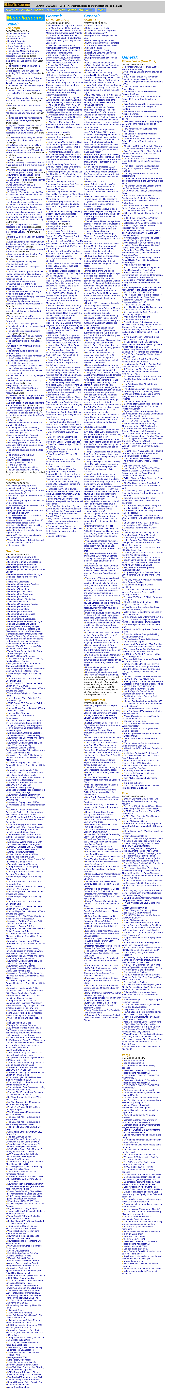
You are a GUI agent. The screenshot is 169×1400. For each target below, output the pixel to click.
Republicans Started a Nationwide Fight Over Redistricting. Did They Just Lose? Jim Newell (64, 273)
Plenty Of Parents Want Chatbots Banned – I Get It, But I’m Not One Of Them (101, 903)
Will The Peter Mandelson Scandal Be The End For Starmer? (101, 786)
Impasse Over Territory (18, 713)
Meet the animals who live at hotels (24, 105)
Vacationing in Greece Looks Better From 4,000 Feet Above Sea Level (23, 1296)
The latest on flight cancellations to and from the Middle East (25, 506)
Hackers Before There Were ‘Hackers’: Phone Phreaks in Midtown (141, 246)
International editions (17, 545)
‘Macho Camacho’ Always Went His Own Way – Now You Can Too (142, 766)
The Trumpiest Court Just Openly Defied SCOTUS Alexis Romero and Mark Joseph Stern (63, 484)
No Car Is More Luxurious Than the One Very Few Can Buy (23, 1301)
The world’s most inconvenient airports (25, 85)
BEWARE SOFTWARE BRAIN (138, 1167)
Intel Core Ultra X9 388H (135, 1246)
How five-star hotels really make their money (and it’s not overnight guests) (24, 138)
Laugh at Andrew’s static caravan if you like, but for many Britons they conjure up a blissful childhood (25, 244)
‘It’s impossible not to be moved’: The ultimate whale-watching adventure (24, 366)
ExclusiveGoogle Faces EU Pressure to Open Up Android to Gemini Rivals (25, 669)
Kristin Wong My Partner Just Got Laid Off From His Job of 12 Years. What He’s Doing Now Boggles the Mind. (62, 205)
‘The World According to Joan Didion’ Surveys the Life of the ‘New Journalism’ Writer (141, 485)
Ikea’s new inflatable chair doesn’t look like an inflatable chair (141, 1232)
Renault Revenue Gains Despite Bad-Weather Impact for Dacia (24, 1383)
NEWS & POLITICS (94, 181)
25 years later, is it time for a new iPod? (142, 1174)
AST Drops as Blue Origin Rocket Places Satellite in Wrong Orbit (22, 1155)
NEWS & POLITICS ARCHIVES (139, 292)
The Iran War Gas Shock (19, 1137)
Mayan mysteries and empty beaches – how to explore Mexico (25, 297)
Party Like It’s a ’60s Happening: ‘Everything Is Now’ (138, 568)
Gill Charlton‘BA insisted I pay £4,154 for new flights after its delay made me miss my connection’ (24, 194)
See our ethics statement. (136, 1249)
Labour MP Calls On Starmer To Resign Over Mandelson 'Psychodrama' (102, 748)
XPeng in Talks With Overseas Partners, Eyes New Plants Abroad (22, 1259)
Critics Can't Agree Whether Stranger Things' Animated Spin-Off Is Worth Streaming (102, 876)
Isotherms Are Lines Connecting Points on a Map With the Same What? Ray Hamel (64, 501)
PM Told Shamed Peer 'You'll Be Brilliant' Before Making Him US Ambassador (100, 792)
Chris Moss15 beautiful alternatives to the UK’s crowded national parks (24, 205)
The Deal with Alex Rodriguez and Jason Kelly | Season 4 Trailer (23, 1123)
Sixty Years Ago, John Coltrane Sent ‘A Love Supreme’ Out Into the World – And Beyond (141, 575)
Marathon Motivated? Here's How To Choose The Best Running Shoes (102, 947)
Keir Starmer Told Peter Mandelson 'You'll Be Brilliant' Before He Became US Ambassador (101, 933)
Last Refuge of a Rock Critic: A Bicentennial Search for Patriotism (138, 692)
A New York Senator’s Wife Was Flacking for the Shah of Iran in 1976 (142, 206)
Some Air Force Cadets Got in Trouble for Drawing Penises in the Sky (142, 864)
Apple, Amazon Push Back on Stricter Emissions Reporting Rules (24, 1281)
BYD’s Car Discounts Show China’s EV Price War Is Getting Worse (25, 860)
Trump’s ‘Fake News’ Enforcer (21, 1025)
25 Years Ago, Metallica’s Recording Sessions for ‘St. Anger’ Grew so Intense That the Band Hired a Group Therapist (141, 870)
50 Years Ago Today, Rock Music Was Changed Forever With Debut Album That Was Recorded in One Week (141, 960)
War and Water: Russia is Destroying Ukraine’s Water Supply (140, 640)
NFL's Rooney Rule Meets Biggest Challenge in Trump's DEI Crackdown (23, 1373)
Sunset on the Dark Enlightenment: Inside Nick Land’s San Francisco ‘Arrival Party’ (142, 839)
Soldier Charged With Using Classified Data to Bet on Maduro (25, 1222)
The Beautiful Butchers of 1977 (138, 210)
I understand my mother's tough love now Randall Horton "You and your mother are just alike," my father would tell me (102, 626)
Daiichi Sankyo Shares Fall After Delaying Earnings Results (22, 1254)
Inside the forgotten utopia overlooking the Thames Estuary (25, 230)
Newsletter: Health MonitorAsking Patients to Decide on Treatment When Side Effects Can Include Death (24, 772)
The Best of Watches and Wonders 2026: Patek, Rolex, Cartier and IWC (23, 1291)
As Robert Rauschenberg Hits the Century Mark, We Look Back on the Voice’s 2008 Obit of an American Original (142, 431)
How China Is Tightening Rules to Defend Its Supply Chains (22, 1237)
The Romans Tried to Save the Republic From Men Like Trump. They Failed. (142, 296)
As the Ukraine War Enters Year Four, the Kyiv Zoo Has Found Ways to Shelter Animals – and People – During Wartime (142, 619)
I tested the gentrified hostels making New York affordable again (24, 119)
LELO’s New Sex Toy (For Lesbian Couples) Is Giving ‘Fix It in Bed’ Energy (141, 1025)
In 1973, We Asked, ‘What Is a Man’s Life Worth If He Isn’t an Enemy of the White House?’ (142, 446)
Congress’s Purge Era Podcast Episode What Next (61, 514)
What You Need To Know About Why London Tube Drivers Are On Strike (102, 711)
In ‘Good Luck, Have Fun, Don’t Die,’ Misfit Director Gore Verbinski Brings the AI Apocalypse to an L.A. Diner (142, 344)
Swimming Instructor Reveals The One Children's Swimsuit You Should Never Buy (101, 911)
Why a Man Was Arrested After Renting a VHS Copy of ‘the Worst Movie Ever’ (142, 1035)
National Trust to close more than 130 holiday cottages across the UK (24, 521)
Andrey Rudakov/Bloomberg (20, 852)
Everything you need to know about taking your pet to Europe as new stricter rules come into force (25, 445)
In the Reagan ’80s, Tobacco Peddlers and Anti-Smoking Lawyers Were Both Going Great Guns (141, 233)
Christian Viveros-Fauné (135, 401)
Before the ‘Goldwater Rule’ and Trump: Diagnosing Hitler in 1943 (141, 301)
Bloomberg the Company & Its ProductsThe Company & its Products (24, 558)
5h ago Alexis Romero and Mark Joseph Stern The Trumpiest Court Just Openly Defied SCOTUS (62, 236)
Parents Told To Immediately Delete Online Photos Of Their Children (101, 890)
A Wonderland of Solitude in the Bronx (141, 243)
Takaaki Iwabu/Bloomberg (19, 1312)
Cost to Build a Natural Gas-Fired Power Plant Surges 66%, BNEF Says (24, 1286)
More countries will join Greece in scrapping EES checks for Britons (22, 72)
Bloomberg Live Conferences (21, 594)
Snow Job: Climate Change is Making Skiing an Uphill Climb (140, 635)
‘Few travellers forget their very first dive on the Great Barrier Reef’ (25, 357)
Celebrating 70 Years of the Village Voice (143, 223)
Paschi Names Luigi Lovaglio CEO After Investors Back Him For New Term (25, 1006)
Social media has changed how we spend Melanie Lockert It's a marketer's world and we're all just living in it (102, 367)
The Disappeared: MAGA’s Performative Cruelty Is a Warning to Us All (142, 439)
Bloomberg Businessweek (19, 591)
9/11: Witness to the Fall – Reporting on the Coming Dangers (141, 313)
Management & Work (17, 1357)
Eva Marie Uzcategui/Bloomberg (22, 864)
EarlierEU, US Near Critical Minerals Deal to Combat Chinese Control (24, 848)
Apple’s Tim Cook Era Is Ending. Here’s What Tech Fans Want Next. (141, 943)
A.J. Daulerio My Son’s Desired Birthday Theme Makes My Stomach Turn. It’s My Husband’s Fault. (63, 166)
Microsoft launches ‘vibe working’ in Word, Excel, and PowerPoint (139, 1121)
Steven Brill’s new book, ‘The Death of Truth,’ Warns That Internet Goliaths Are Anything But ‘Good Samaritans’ (141, 562)
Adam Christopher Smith (135, 821)
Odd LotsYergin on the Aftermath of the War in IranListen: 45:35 (25, 1083)
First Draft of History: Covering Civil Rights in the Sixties (139, 697)
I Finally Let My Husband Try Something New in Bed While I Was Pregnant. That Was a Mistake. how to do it (64, 126)
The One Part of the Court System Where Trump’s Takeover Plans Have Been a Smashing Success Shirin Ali (63, 100)
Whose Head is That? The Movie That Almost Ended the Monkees (141, 360)
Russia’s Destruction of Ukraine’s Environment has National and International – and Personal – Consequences (142, 275)
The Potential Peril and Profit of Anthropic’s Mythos (21, 1172)
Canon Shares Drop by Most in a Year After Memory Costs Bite (24, 1162)
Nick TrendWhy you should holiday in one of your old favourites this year (24, 200)
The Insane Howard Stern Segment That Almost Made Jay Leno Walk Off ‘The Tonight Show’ (142, 1041)
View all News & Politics (59, 466)
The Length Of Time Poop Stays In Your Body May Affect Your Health (101, 743)
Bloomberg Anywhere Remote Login (24, 574)
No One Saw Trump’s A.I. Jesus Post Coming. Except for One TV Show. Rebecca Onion (64, 85)
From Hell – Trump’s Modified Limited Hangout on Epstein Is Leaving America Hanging (141, 168)
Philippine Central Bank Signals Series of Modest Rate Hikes (25, 1058)
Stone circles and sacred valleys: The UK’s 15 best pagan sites (24, 255)
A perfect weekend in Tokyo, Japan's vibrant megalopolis (24, 337)
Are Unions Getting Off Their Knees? (140, 753)
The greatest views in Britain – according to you (21, 54)
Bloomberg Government (18, 586)
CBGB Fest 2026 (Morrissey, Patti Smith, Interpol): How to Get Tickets (142, 899)
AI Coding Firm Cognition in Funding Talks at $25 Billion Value (24, 1167)
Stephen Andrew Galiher (135, 972)
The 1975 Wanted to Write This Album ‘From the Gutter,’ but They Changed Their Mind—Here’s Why (142, 977)
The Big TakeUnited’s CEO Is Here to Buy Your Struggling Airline (24, 872)
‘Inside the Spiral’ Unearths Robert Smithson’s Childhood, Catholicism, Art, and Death (140, 500)
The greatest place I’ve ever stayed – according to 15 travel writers (24, 131)
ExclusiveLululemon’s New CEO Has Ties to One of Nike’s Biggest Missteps (24, 1011)
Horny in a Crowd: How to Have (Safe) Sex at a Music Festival (141, 1018)
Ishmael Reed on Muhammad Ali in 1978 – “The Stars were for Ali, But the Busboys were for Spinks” (142, 703)
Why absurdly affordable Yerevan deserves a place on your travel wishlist (24, 302)
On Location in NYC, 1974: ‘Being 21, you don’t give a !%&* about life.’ (140, 524)
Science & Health (93, 25)
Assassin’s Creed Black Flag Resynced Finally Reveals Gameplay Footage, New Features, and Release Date (141, 987)
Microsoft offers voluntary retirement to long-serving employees (141, 1126)
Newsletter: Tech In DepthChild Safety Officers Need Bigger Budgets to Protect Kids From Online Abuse (25, 1186)
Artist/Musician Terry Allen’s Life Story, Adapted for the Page (141, 608)
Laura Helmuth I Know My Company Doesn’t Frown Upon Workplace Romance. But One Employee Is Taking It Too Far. (64, 215)
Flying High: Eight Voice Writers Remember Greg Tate (137, 774)
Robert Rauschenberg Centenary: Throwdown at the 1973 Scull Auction (139, 424)
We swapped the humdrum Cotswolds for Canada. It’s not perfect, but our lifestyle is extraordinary (24, 80)
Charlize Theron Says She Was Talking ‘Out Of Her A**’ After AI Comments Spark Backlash (99, 814)
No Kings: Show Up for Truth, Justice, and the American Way (140, 68)
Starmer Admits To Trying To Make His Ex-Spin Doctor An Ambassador (101, 966)
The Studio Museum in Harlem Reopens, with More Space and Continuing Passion (142, 390)
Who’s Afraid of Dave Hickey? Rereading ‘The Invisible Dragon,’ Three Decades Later (142, 461)
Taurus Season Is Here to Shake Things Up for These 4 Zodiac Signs (141, 1013)
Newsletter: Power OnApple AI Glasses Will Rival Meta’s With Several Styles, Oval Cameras (25, 1179)
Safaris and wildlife (16, 420)
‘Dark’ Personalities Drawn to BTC (101, 45)
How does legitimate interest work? (102, 672)
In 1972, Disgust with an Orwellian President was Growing (139, 226)
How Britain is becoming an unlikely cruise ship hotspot (23, 146)
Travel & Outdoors (16, 43)
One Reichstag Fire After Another (139, 270)
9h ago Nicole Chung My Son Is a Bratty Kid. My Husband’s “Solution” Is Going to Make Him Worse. (64, 253)
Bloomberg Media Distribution (21, 599)
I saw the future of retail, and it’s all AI (141, 1097)
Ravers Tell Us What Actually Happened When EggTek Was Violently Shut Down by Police (142, 826)
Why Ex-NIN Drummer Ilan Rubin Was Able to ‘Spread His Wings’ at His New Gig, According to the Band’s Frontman (142, 967)
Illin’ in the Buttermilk (133, 783)
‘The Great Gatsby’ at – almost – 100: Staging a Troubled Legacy (140, 603)
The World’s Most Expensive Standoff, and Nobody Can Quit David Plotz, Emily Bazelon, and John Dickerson (64, 530)
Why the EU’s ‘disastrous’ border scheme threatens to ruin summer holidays (22, 390)
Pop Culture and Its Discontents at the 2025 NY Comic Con (141, 548)
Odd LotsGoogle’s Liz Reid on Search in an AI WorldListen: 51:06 (24, 1078)
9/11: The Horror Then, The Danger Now (143, 307)
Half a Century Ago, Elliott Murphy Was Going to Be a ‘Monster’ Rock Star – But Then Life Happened (141, 542)
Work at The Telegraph (18, 48)
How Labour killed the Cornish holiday (25, 219)
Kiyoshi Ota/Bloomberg (18, 1159)
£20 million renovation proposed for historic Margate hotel (23, 516)
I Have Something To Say (60, 419)
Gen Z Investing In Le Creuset (99, 40)
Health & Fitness (15, 38)
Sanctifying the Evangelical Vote (139, 689)
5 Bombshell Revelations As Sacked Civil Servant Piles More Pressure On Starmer (102, 1017)
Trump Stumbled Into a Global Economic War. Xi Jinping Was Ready (24, 1001)
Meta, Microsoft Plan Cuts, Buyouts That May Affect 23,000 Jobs (23, 664)
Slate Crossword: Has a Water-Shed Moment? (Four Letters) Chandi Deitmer (64, 461)
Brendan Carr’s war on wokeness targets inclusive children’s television (142, 1200)
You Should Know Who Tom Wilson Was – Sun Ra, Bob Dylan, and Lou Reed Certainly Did (142, 379)
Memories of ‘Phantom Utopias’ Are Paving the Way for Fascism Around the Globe (141, 282)
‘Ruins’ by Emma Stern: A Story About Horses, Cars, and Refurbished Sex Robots (142, 923)
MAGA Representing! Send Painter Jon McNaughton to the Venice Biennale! (141, 288)
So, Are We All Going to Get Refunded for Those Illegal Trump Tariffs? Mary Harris (62, 67)
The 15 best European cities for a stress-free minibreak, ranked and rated (24, 309)
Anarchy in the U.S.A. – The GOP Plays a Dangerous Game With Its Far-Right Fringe (142, 682)
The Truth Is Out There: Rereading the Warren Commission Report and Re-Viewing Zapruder (141, 592)
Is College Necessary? (96, 33)
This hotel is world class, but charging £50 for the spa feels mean (24, 99)
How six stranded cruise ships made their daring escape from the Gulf (24, 59)
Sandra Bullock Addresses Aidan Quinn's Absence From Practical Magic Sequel (102, 884)
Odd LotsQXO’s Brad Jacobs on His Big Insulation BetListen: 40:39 (25, 1088)
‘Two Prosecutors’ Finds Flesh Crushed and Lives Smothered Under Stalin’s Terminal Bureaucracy (141, 153)
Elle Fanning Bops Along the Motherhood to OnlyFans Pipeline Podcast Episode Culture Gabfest (62, 352)
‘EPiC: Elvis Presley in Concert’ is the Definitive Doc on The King (140, 338)
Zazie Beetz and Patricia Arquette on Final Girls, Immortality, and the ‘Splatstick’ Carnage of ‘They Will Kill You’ (142, 324)
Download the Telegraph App (21, 460)
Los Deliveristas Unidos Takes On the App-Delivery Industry (140, 756)
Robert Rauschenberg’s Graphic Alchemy (143, 436)
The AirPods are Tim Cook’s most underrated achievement (138, 1163)
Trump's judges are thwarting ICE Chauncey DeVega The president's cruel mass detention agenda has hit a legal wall (102, 237)
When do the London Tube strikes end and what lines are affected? (25, 541)
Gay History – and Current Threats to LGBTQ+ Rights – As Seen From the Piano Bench (142, 518)
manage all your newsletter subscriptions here (59, 138)
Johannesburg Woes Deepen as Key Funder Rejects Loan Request (24, 1348)
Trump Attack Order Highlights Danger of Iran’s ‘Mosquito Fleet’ (25, 652)
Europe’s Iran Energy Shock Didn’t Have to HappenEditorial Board (23, 830)
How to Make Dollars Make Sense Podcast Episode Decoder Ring (63, 346)
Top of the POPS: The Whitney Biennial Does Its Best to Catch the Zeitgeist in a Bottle (141, 161)
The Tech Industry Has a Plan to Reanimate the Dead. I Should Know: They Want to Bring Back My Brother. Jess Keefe (63, 39)
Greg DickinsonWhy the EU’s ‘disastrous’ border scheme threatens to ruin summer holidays (24, 187)
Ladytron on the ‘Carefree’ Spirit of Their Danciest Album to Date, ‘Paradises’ (142, 365)
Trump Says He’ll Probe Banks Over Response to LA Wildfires (24, 1217)
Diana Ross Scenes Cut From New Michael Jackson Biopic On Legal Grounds (101, 869)
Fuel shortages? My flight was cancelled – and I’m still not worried (22, 486)
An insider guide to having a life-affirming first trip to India (22, 262)
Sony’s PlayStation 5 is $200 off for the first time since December (141, 1131)
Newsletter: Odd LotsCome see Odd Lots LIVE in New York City (24, 744)
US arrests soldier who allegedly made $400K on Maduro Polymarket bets (141, 1183)
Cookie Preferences (57, 536)
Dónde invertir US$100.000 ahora (23, 1201)
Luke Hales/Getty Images (19, 1360)
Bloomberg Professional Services (23, 584)
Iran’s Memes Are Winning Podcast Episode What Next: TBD (63, 393)
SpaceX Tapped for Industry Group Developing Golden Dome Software (23, 1140)
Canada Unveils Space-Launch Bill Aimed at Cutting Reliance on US (23, 1145)
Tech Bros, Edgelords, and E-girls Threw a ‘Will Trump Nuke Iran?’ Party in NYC (142, 807)
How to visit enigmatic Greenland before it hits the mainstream (22, 361)
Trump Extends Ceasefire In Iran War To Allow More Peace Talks (102, 999)
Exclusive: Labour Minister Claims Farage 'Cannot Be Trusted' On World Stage (101, 980)
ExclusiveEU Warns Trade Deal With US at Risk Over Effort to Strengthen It (24, 843)
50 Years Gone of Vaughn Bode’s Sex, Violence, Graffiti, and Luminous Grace (141, 419)
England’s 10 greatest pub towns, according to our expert (22, 225)
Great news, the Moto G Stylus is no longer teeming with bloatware (140, 1071)
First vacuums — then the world (139, 1090)
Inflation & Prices (15, 1310)
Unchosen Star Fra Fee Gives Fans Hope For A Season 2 (101, 862)
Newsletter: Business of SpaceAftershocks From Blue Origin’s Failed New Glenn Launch (23, 1270)
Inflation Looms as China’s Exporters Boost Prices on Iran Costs (24, 1321)
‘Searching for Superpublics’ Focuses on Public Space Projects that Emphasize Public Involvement (142, 406)
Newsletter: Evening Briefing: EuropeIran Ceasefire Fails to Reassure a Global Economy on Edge (25, 750)
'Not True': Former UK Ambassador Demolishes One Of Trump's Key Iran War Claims (101, 988)
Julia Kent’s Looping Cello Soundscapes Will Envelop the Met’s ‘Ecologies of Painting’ (142, 106)
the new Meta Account (134, 1239)
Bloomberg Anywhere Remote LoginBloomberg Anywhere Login (21, 565)
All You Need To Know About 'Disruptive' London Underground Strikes (99, 732)
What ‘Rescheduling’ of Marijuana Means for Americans (22, 1232)
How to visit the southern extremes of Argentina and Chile (24, 277)
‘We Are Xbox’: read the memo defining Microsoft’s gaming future (141, 1101)
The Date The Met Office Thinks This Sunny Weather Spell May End (102, 857)
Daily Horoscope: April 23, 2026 (139, 1009)
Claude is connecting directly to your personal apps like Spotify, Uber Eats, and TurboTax (142, 1194)
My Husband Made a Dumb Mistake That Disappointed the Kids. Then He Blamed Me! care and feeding (64, 117)
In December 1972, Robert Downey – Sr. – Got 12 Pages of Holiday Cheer (142, 506)
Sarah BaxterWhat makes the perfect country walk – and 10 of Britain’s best (24, 215)
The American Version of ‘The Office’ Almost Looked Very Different (140, 1030)
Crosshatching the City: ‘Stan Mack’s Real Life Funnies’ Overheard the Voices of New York (142, 493)
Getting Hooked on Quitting (98, 28)
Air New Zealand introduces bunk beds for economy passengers (25, 536)
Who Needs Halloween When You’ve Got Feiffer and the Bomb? (142, 660)
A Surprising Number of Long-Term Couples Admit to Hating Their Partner (140, 849)
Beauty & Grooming (16, 41)
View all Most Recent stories (61, 231)
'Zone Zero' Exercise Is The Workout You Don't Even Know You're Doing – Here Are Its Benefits (102, 841)
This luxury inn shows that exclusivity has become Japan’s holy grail (24, 111)
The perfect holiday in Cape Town (23, 323)
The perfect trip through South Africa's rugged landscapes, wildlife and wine (24, 272)
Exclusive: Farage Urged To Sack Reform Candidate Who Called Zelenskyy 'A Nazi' (100, 1005)
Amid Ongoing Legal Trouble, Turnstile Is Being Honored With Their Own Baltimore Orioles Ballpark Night (142, 893)
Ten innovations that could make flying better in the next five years (25, 409)
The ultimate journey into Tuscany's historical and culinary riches (23, 292)
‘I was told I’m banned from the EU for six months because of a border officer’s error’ (25, 415)
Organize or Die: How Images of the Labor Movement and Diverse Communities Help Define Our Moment (142, 413)
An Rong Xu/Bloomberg (18, 1050)
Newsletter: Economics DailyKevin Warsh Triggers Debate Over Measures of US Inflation (24, 1332)
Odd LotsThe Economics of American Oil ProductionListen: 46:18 (24, 1093)
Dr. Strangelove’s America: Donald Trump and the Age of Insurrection (142, 553)
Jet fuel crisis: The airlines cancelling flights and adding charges (24, 526)
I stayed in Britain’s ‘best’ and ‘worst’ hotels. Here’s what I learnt (24, 126)
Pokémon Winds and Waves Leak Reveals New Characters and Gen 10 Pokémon (139, 994)
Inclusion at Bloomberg (18, 581)
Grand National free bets (19, 46)
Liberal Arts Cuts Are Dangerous (100, 30)
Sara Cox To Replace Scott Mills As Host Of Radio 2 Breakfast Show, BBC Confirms (102, 799)
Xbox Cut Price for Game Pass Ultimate (142, 1022)
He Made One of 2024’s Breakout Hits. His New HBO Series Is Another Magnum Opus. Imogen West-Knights (64, 30)
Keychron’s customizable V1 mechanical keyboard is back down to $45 (142, 1257)
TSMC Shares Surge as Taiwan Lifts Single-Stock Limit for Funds (24, 1053)
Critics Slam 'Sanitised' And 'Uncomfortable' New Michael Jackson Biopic (102, 780)
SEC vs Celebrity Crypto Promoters (102, 43)
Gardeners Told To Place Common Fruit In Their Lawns (101, 825)
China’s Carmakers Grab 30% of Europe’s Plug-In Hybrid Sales (22, 855)
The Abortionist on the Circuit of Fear (140, 708)
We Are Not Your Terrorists (136, 319)
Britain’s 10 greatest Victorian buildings (25, 237)
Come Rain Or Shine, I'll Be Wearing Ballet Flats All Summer (102, 835)
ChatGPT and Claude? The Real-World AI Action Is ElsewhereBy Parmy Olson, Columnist (25, 819)
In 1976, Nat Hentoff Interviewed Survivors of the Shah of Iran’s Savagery (141, 196)
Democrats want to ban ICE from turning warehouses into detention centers (142, 1222)
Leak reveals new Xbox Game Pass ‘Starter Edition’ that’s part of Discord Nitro (142, 1188)
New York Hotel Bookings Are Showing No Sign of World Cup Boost (25, 1368)
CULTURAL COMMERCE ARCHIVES (141, 664)
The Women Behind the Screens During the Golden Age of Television (141, 187)
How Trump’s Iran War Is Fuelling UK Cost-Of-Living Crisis (102, 820)
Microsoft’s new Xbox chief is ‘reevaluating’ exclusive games (136, 1106)
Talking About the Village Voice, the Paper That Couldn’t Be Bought (142, 479)
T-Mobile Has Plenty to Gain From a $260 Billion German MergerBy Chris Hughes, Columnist (23, 837)
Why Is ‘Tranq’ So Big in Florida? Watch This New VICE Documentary (141, 844)
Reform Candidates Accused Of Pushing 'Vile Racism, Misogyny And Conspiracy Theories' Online (101, 918)
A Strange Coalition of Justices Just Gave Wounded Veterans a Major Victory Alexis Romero (63, 92)
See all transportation (134, 1063)
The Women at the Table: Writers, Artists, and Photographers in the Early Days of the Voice (142, 181)
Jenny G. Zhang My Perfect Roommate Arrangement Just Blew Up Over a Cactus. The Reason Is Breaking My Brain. (64, 185)
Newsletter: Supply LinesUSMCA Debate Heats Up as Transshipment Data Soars (25, 765)
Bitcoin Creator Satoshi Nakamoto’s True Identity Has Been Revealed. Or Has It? (142, 948)
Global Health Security (18, 33)
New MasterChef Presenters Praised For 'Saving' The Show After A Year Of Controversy (102, 755)
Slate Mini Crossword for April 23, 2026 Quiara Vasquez (62, 450)
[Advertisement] (142, 34)
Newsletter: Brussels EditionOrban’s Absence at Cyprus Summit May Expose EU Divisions (25, 757)
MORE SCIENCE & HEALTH (99, 526)
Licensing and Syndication (19, 462)
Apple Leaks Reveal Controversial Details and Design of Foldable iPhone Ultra (142, 881)
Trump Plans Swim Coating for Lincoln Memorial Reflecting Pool (25, 1338)
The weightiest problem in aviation (23, 66)
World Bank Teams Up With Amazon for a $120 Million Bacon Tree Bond (25, 1276)
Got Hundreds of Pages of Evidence (65, 25)
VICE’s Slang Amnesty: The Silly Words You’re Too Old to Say (141, 817)
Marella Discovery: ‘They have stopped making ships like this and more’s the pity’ (25, 163)
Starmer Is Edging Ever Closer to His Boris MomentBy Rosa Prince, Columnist (25, 825)
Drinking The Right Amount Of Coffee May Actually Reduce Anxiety (102, 738)
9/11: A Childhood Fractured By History (142, 267)
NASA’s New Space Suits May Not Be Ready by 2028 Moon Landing (24, 1150)
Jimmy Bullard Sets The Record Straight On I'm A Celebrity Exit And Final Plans (100, 718)
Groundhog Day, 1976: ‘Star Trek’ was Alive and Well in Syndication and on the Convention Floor (141, 252)
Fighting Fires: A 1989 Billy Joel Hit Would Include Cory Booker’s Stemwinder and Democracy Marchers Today (142, 453)
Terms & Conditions (16, 465)
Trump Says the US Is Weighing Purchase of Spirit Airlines (22, 867)
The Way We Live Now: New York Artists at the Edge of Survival (142, 581)
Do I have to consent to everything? (102, 674)
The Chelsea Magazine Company (23, 51)
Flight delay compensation (19, 385)
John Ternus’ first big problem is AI (140, 1154)
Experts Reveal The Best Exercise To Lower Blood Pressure (102, 852)
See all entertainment (134, 1060)
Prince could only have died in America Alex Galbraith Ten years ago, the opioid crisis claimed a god (102, 273)
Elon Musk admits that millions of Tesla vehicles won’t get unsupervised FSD (141, 1178)
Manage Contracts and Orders (21, 624)
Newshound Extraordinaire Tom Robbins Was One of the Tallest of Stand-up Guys (142, 645)
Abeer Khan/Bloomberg (18, 1387)
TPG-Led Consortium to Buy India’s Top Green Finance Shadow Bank (25, 1063)
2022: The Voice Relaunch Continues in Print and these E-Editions (141, 786)
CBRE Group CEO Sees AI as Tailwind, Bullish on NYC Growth (25, 684)
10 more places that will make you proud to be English (23, 91)
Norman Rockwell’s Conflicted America (142, 557)
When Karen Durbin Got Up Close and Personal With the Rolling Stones (141, 650)
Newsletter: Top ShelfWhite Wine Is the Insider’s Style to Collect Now (25, 739)
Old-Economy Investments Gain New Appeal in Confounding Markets (24, 1197)
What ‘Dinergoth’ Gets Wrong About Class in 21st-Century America (139, 911)
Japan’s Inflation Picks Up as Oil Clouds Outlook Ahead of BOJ (25, 1316)
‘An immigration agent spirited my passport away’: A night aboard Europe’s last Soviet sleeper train (25, 430)
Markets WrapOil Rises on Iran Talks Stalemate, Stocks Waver (24, 647)
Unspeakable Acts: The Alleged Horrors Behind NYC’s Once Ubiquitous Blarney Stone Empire (141, 260)
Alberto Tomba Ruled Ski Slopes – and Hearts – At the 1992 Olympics (141, 761)
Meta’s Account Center (134, 1236)
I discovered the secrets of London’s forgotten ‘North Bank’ (24, 423)
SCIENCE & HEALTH (95, 427)
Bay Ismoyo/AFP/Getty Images (22, 1208)
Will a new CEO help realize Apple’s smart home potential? (140, 1158)
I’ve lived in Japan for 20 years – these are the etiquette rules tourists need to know (25, 398)
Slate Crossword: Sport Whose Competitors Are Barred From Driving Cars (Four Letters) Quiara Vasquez (63, 439)
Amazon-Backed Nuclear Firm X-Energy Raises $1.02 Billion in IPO (22, 1264)
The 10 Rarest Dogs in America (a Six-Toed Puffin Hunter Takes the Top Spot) (141, 859)
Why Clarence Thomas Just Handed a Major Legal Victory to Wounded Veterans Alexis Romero (64, 266)
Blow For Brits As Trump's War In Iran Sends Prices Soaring (102, 994)
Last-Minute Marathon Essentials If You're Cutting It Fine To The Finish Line (101, 960)
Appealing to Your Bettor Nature (138, 770)
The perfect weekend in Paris (21, 316)
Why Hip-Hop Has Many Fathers (139, 537)
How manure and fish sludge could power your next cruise (23, 176)
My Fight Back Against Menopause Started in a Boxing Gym (23, 1103)
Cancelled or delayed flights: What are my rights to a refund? (25, 491)
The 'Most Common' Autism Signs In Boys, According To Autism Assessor (102, 768)
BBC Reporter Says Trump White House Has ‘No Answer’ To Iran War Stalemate (101, 807)
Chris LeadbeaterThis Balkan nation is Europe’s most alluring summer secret (25, 210)
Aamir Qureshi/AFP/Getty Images (23, 626)
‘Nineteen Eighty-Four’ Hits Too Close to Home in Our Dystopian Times (142, 239)
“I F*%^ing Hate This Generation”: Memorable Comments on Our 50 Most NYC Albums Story (140, 371)
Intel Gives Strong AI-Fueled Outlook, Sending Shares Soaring (24, 659)
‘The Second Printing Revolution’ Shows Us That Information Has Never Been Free (142, 147)
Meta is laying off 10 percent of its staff (142, 1209)
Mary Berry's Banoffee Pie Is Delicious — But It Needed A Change (101, 847)
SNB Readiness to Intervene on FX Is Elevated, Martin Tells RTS (24, 1326)
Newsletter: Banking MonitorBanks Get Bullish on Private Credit (25, 1073)
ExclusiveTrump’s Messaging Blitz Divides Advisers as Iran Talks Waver (23, 630)
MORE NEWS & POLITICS (98, 268)
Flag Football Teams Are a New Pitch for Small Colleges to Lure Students (24, 1378)
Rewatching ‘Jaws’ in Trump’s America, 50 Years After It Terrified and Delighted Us (142, 350)
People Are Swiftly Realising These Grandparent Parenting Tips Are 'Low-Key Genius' (101, 896)
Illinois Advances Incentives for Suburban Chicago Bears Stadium (22, 1363)
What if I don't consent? (96, 670)
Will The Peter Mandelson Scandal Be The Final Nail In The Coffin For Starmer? (101, 926)
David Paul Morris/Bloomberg (21, 656)
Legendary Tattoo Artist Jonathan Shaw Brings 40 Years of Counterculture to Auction (141, 99)
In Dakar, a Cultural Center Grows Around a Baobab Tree (23, 1343)
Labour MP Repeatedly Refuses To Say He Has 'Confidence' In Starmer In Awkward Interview (102, 725)
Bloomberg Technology (18, 589)
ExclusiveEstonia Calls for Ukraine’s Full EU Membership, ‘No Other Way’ (24, 734)
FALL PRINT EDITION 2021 (137, 265)
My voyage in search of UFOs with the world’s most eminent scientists (25, 151)
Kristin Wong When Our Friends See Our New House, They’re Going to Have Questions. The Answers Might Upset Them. (64, 175)
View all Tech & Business (59, 357)
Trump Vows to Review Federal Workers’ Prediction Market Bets (21, 1227)
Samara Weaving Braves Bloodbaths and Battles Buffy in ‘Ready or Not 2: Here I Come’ (142, 332)
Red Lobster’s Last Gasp (19, 1023)
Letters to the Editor (16, 36)
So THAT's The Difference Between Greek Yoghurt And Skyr (101, 830)
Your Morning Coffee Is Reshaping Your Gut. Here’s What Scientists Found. (141, 854)
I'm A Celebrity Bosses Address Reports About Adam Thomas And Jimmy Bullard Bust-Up (100, 762)
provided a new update (134, 1261)
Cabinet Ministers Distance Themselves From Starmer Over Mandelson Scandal (99, 973)
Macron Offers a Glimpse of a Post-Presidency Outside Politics (23, 996)
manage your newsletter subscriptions (58, 133)
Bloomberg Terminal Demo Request (24, 562)
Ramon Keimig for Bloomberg (21, 1015)
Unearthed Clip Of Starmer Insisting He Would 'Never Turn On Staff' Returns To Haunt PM (101, 941)
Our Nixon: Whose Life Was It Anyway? (142, 676)
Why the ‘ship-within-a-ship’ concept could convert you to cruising (24, 171)
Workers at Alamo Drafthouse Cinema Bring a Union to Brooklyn (141, 744)
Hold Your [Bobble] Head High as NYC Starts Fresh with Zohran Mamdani (141, 533)
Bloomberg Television (17, 596)
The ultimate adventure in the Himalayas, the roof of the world (21, 282)
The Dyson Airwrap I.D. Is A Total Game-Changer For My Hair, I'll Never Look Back (102, 953)
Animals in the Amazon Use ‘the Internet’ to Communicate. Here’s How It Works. (142, 928)
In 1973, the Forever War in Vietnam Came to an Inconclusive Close (140, 77)
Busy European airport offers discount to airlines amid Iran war (24, 511)
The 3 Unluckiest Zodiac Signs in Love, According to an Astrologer (141, 1005)
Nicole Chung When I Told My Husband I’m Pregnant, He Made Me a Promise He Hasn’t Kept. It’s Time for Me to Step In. (64, 195)
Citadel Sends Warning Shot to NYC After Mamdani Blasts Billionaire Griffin (24, 1192)
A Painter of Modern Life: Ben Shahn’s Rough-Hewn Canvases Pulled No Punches (141, 396)
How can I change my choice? (99, 667)
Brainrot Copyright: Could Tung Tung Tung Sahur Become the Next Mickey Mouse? (140, 801)
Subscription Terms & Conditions (22, 467)
